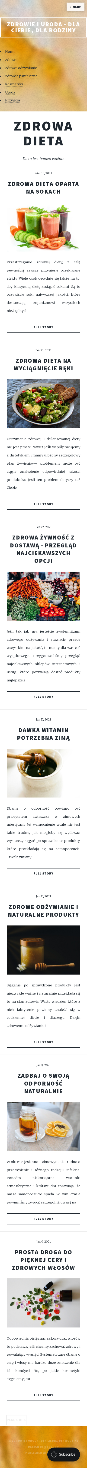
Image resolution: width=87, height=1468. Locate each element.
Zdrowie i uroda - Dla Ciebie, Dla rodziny (43, 27)
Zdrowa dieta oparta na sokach (43, 187)
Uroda (10, 92)
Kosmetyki (14, 84)
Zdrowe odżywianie (21, 68)
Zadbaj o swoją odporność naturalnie (44, 1083)
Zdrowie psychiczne (21, 76)
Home (10, 52)
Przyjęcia (12, 100)
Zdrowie (11, 60)
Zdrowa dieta (43, 133)
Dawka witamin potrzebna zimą (43, 733)
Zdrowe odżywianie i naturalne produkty (43, 910)
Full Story (44, 327)
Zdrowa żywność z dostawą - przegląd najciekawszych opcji (43, 549)
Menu (77, 6)
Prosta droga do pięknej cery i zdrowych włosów (43, 1259)
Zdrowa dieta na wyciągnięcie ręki (43, 364)
